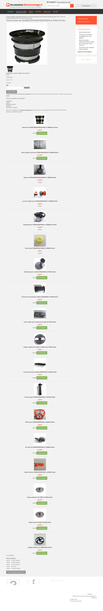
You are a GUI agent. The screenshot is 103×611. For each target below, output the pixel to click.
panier (8, 95)
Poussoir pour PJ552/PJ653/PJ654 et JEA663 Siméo (40, 397)
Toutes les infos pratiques (85, 51)
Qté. (7, 85)
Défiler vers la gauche (12, 73)
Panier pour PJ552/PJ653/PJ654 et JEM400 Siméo (40, 422)
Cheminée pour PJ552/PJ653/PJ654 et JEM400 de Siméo (40, 224)
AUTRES (55, 11)
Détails (34, 133)
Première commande (13, 598)
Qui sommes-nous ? (12, 595)
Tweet (8, 102)
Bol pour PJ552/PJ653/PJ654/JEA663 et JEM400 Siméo (40, 177)
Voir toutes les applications (16, 572)
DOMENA (10, 11)
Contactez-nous (11, 604)
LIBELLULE (47, 11)
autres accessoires (26, 110)
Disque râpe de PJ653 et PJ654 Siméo (40, 522)
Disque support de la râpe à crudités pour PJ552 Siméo (40, 347)
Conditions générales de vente (36, 602)
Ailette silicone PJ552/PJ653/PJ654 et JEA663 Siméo (40, 472)
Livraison (30, 595)
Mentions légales (83, 592)
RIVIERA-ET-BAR (21, 11)
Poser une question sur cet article (15, 98)
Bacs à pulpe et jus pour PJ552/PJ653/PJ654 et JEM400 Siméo (40, 152)
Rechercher (72, 5)
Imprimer (8, 106)
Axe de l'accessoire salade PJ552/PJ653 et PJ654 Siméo (40, 372)
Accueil (8, 16)
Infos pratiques (84, 29)
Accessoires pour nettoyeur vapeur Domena (86, 48)
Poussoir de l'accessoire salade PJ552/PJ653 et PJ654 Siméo (40, 297)
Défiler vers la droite (24, 73)
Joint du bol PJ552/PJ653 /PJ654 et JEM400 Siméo (40, 248)
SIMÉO (31, 11)
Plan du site (93, 592)
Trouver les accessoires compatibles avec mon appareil (85, 36)
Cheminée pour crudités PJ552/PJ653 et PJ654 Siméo (40, 272)
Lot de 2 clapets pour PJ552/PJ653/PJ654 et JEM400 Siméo (39, 201)
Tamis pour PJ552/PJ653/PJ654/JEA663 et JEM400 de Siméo (40, 127)
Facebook (9, 101)
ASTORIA (38, 11)
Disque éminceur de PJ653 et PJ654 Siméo (40, 497)
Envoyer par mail (11, 104)
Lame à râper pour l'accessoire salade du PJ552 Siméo (40, 322)
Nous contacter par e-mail (63, 2)
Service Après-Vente (84, 32)
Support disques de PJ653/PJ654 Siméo (40, 547)
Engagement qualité (12, 602)
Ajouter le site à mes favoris (57, 595)
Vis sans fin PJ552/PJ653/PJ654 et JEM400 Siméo (40, 447)
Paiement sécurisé (33, 598)
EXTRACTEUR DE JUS (49, 16)
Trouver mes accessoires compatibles (35, 605)
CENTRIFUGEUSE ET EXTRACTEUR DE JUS (29, 16)
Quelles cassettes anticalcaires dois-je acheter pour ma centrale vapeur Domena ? (86, 42)
